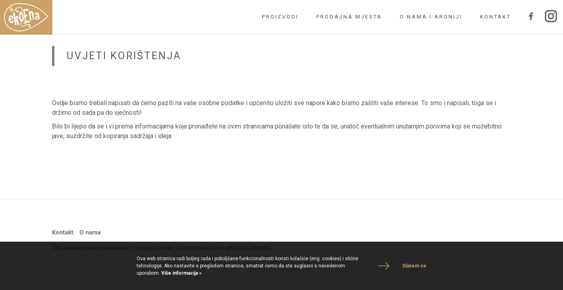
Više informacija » (181, 273)
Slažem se (414, 266)
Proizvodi (280, 17)
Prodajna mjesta (349, 17)
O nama (90, 232)
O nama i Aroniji (431, 17)
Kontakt (495, 17)
